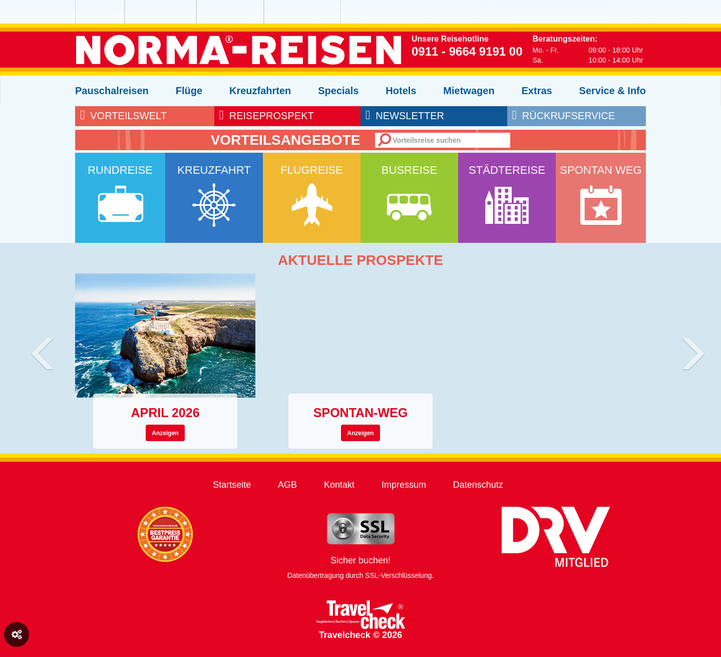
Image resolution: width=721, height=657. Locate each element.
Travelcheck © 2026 (360, 620)
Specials (338, 90)
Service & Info (612, 90)
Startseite (232, 485)
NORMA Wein (221, 12)
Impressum (404, 485)
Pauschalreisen (112, 90)
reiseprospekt (266, 115)
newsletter (405, 115)
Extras (537, 90)
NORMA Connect (288, 12)
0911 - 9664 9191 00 (467, 51)
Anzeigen (165, 433)
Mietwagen (468, 90)
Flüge (189, 90)
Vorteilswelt (123, 115)
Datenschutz (478, 485)
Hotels (401, 90)
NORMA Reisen (149, 12)
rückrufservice (563, 115)
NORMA (100, 12)
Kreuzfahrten (260, 90)
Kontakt (339, 485)
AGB (287, 485)
